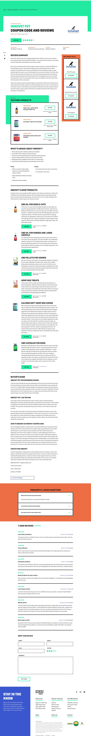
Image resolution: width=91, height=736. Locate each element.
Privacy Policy (47, 734)
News (76, 4)
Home (4, 9)
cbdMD (69, 706)
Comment (21, 655)
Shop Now (16, 39)
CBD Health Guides (40, 708)
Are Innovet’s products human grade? (30, 505)
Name (20, 640)
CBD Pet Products (56, 708)
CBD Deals (33, 4)
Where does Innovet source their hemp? (31, 495)
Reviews (58, 4)
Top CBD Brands (72, 698)
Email (49, 640)
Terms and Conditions (40, 734)
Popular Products (57, 698)
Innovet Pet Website (17, 477)
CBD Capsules (55, 706)
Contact (70, 714)
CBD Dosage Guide (40, 704)
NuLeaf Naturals (71, 708)
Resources (43, 4)
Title (20, 647)
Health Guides (68, 4)
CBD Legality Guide (40, 706)
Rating (49, 647)
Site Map (53, 734)
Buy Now (50, 107)
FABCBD (53, 710)
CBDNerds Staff (14, 33)
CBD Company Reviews (13, 9)
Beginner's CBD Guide (41, 702)
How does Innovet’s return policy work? (31, 512)
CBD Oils (53, 702)
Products (51, 4)
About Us (54, 714)
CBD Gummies (55, 704)
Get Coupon (71, 75)
